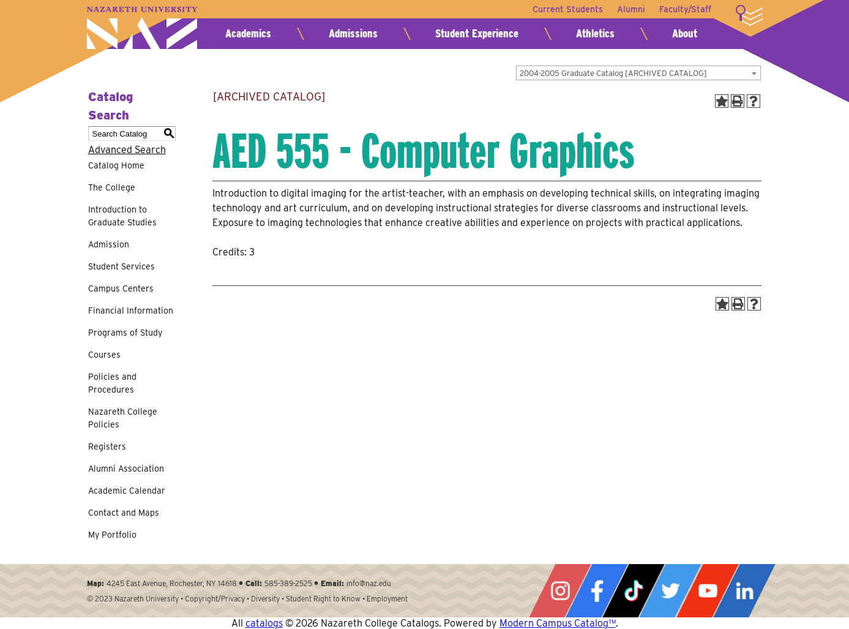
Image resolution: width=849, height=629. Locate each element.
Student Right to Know (323, 598)
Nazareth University (142, 28)
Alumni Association (126, 468)
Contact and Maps (123, 513)
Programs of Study (125, 332)
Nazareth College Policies (122, 418)
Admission (108, 244)
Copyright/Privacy (215, 598)
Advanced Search (127, 150)
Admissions (353, 33)
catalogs (264, 623)
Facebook (597, 590)
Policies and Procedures (112, 383)
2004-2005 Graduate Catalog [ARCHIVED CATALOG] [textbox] (613, 73)
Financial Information (130, 310)
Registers (107, 446)
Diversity (265, 598)
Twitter (670, 590)
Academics (248, 33)
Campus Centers (121, 288)
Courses (104, 355)
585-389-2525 (288, 583)
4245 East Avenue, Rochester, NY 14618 (172, 583)
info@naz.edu (368, 583)
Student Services (121, 266)
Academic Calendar (126, 490)
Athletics (595, 33)
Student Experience (476, 33)
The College (111, 187)
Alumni (630, 9)
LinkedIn (744, 590)
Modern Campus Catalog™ (557, 623)
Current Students (566, 9)
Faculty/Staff (685, 9)
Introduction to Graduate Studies (122, 216)
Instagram (560, 590)
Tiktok (634, 590)
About (684, 33)
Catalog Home (116, 165)
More (749, 15)
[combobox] (638, 73)
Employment (387, 598)
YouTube (708, 590)
